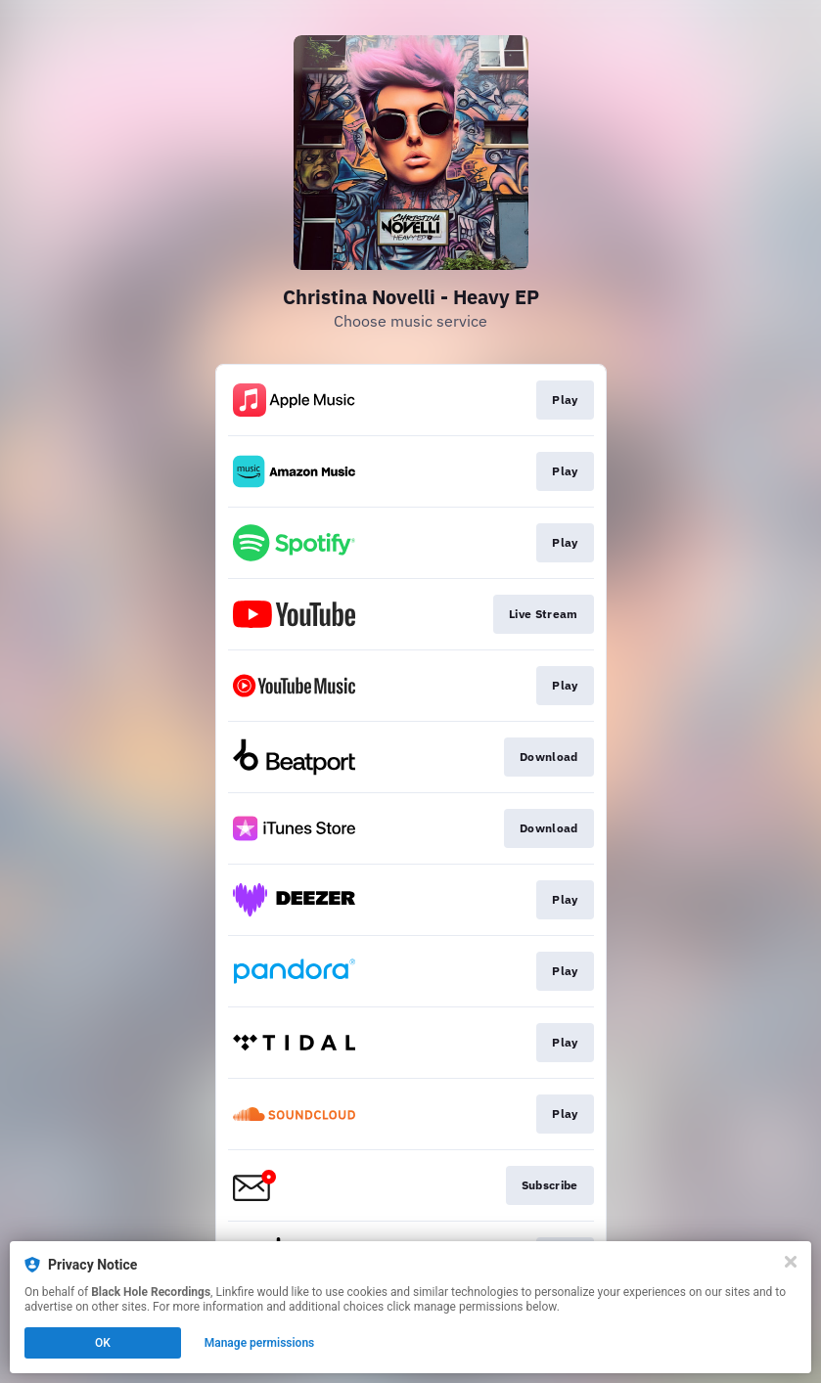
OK (103, 1343)
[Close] (790, 1261)
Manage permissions (260, 1343)
